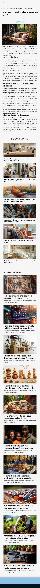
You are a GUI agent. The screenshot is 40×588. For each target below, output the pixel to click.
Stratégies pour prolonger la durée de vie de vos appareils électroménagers (19, 180)
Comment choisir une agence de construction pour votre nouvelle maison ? (17, 477)
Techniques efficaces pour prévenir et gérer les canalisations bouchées (19, 221)
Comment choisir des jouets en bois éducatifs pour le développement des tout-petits (19, 387)
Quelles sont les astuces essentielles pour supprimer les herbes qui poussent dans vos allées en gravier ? (18, 507)
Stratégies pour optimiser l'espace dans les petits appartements (19, 262)
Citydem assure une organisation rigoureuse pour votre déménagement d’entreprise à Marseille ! (19, 357)
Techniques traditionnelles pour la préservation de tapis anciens (17, 296)
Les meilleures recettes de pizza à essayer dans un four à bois (17, 416)
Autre (8, 8)
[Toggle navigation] (3, 2)
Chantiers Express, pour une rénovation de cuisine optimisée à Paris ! (17, 159)
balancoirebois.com (26, 67)
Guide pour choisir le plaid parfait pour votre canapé (18, 241)
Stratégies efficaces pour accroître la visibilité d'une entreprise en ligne (18, 326)
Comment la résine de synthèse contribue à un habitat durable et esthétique (19, 200)
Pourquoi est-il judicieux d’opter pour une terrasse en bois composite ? (18, 566)
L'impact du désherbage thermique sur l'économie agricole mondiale (19, 536)
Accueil (3, 8)
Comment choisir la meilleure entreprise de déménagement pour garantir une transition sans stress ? (18, 447)
